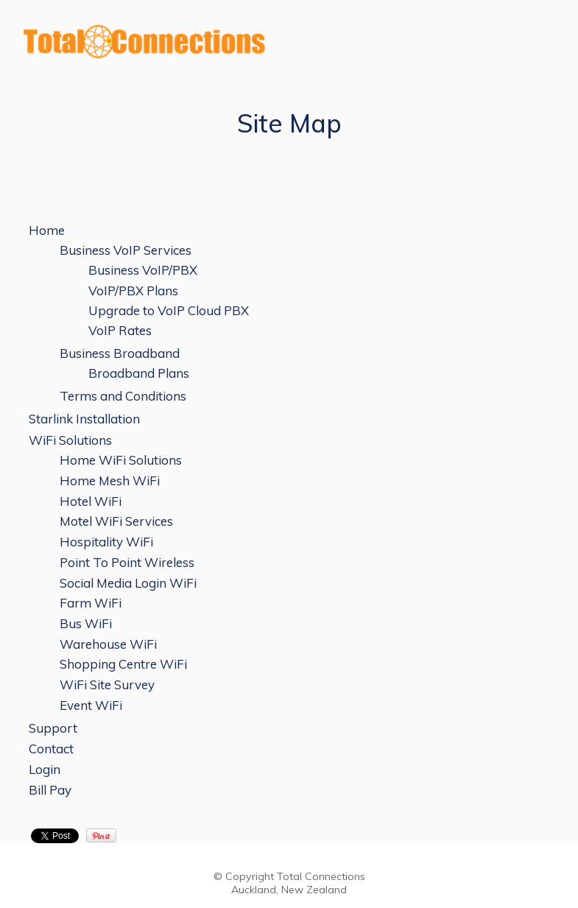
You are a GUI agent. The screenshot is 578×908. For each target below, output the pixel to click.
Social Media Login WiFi (128, 583)
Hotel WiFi (90, 501)
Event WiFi (91, 705)
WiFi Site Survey (107, 684)
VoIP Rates (120, 330)
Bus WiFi (86, 623)
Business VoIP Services (125, 250)
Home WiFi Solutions (121, 460)
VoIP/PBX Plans (133, 290)
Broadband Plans (138, 373)
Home (47, 230)
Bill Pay (50, 790)
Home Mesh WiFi (110, 480)
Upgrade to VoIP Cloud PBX (168, 310)
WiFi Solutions (70, 440)
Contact (51, 748)
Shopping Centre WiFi (123, 664)
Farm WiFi (90, 602)
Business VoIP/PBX (142, 270)
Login (44, 769)
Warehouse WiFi (108, 644)
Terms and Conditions (123, 396)
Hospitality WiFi (106, 541)
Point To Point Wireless (127, 562)
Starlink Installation (84, 418)
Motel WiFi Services (116, 521)
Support (53, 728)
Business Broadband (120, 353)
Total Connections (321, 876)
